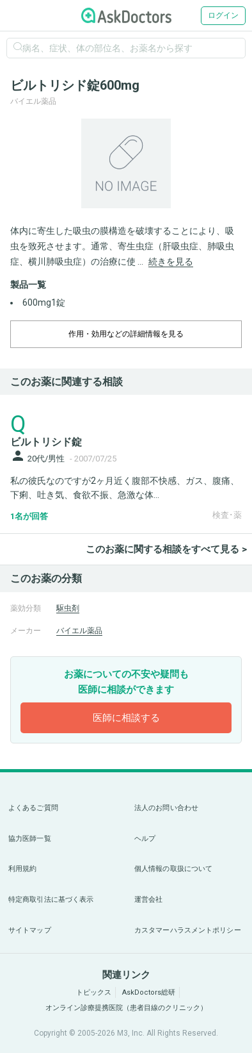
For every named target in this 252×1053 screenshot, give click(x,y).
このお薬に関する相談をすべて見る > (166, 549)
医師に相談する (126, 718)
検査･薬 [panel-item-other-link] (227, 515)
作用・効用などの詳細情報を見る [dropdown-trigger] (126, 333)
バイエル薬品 (79, 630)
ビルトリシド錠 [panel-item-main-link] (46, 442)
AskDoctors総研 (148, 992)
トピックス (93, 992)
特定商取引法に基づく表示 (50, 899)
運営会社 (148, 899)
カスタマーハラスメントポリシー (187, 930)
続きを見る (170, 261)
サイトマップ (29, 930)
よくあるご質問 (33, 808)
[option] (126, 163)
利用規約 (22, 869)
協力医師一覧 (29, 838)
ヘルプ (144, 838)
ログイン (223, 15)
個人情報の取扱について (173, 869)
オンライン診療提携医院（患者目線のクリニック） (126, 1008)
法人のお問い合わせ (166, 808)
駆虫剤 (67, 608)
